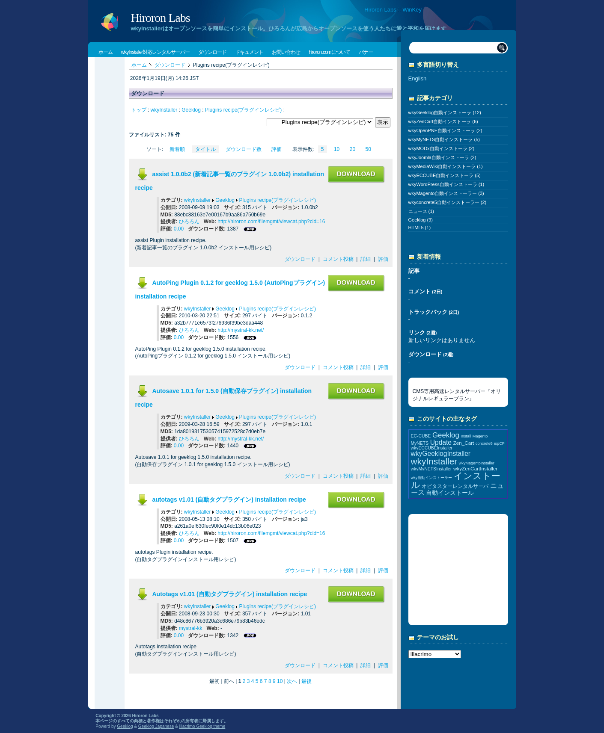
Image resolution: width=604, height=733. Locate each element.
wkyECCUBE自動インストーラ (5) (444, 175)
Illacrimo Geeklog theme (202, 726)
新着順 (177, 149)
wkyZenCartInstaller (475, 468)
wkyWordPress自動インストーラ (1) (446, 184)
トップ (138, 110)
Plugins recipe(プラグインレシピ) (243, 110)
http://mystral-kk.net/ (240, 330)
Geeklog (191, 110)
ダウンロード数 (244, 149)
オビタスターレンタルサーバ (455, 486)
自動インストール (450, 492)
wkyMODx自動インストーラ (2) (441, 148)
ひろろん (189, 222)
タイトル (205, 149)
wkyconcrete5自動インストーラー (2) (447, 202)
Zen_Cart (463, 443)
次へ (292, 681)
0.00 (179, 229)
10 (336, 149)
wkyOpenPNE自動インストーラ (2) (445, 130)
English (417, 78)
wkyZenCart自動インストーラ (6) (443, 121)
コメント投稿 (338, 259)
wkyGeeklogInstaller (441, 453)
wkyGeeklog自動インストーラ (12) (445, 112)
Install (466, 436)
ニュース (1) (421, 211)
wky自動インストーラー (431, 478)
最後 (306, 681)
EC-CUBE (421, 436)
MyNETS (420, 443)
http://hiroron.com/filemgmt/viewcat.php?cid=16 (271, 222)
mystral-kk (190, 628)
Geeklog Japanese (156, 726)
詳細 (365, 259)
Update (441, 442)
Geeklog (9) (420, 219)
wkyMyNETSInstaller (431, 469)
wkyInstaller (164, 110)
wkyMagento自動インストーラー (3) (446, 193)
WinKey (412, 9)
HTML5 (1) (419, 227)
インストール (455, 480)
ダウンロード (170, 65)
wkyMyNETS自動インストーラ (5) (444, 139)
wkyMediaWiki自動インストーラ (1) (445, 166)
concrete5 (484, 443)
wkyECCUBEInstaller (432, 448)
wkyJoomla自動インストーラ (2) (442, 157)
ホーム (139, 65)
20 (352, 149)
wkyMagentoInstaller (476, 463)
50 (368, 149)
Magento (480, 436)
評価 (276, 149)
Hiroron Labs (380, 9)
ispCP (499, 443)
